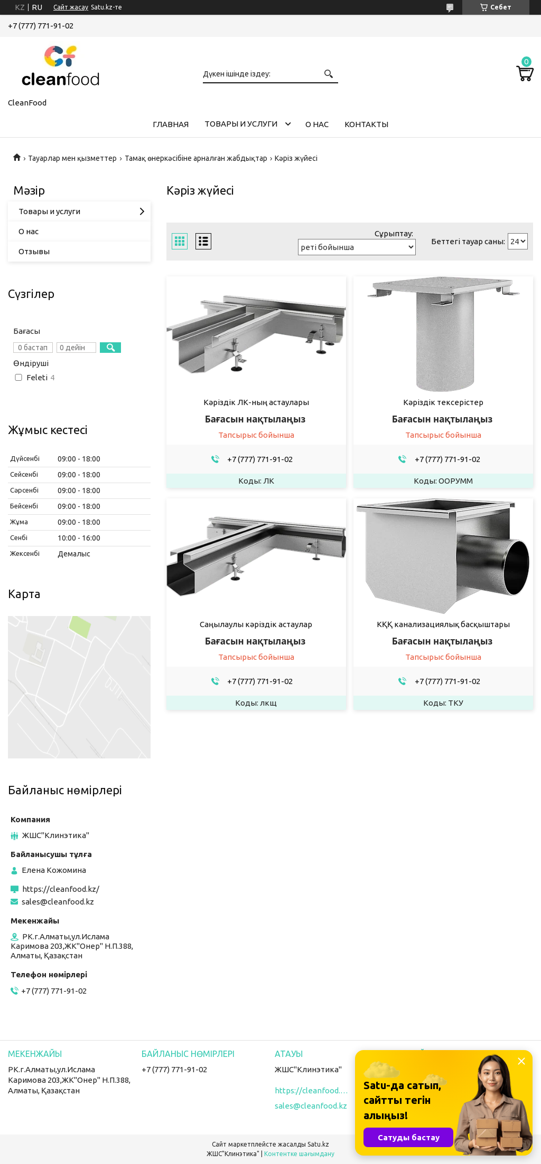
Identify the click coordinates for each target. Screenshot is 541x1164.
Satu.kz (318, 1144)
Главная (171, 124)
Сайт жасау (70, 7)
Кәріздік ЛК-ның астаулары (256, 402)
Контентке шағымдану (299, 1153)
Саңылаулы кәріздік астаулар (256, 624)
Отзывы (34, 251)
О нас (317, 124)
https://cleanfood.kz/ (60, 888)
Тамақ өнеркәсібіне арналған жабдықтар (196, 158)
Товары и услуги (240, 123)
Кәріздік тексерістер (443, 402)
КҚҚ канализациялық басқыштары (443, 624)
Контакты (366, 124)
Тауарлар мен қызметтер (72, 158)
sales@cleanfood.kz (58, 901)
